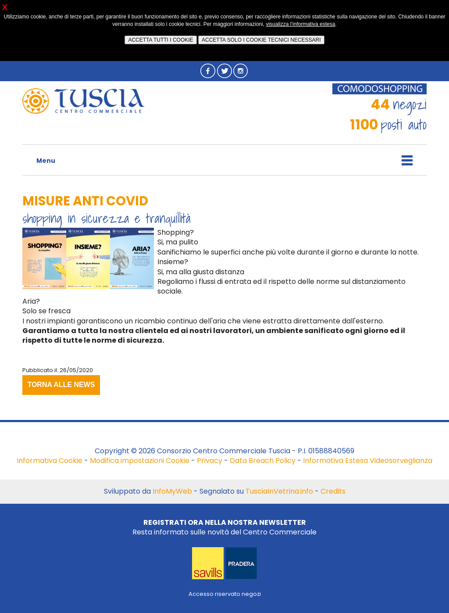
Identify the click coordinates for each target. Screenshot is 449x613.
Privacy (209, 460)
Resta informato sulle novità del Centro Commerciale (224, 527)
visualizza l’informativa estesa (300, 24)
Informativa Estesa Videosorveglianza (367, 460)
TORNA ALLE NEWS (61, 384)
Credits (333, 491)
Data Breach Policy (263, 460)
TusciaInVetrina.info (279, 491)
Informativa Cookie (49, 460)
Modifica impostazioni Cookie (139, 460)
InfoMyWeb (172, 491)
